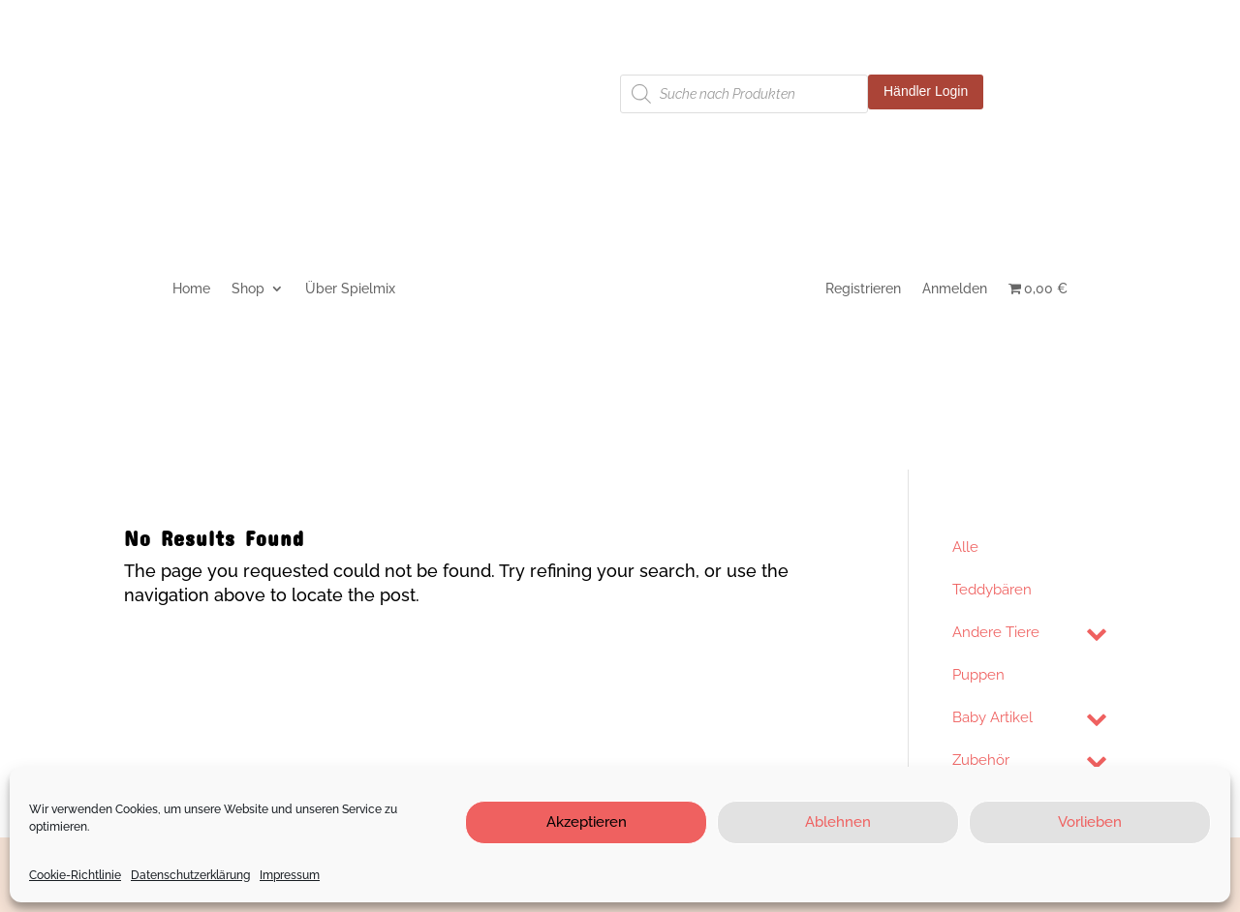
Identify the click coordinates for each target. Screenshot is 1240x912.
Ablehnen (838, 822)
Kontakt (148, 89)
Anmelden (954, 288)
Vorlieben (1090, 822)
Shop (248, 288)
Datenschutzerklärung (190, 875)
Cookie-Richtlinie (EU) (192, 118)
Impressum (290, 875)
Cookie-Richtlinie (75, 875)
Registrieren (863, 288)
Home (191, 288)
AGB (463, 89)
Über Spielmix (350, 288)
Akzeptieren (586, 822)
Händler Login (926, 91)
